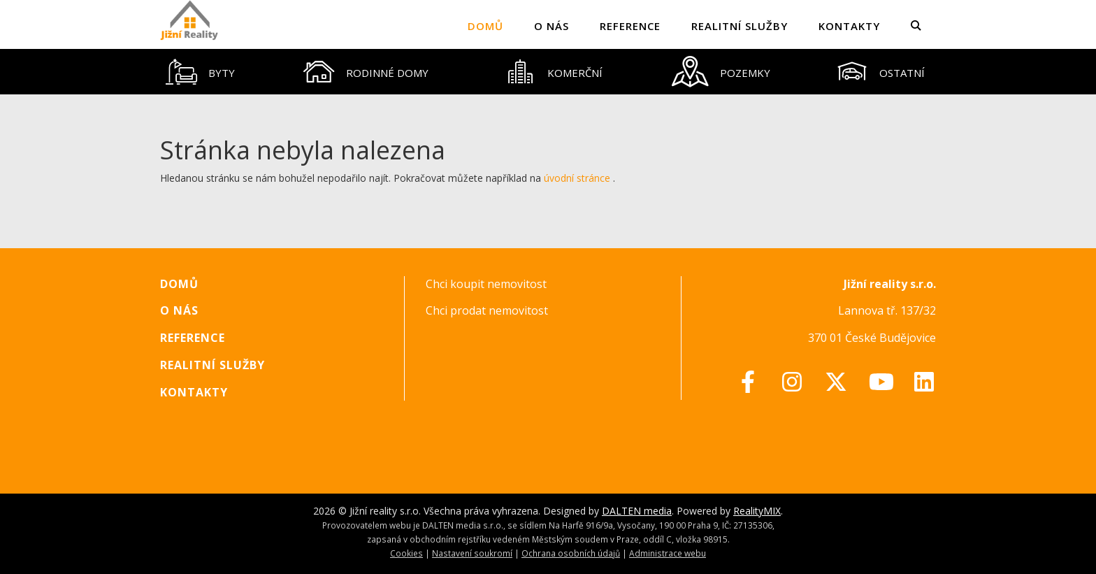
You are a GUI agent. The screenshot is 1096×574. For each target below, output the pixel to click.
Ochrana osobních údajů (570, 553)
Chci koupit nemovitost (486, 284)
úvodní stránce (577, 178)
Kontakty (849, 26)
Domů (485, 26)
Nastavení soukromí (472, 553)
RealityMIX (757, 510)
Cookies (406, 553)
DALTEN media (637, 510)
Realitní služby (739, 26)
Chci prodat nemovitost (487, 310)
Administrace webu (667, 553)
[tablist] (548, 71)
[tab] (200, 71)
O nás (551, 26)
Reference (630, 26)
